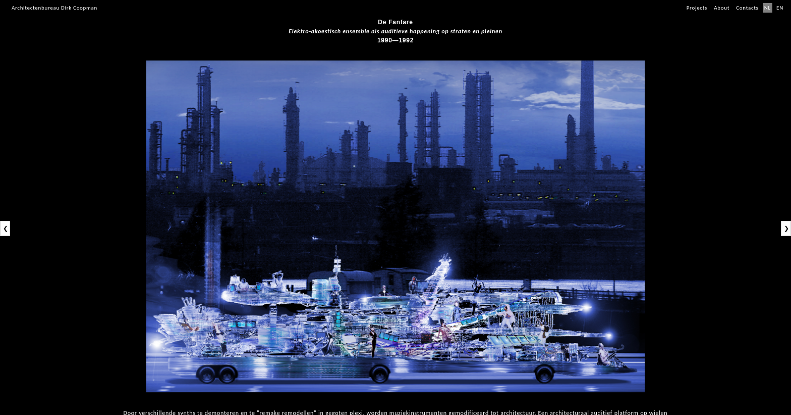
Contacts (747, 8)
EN (779, 8)
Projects (697, 8)
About (721, 8)
